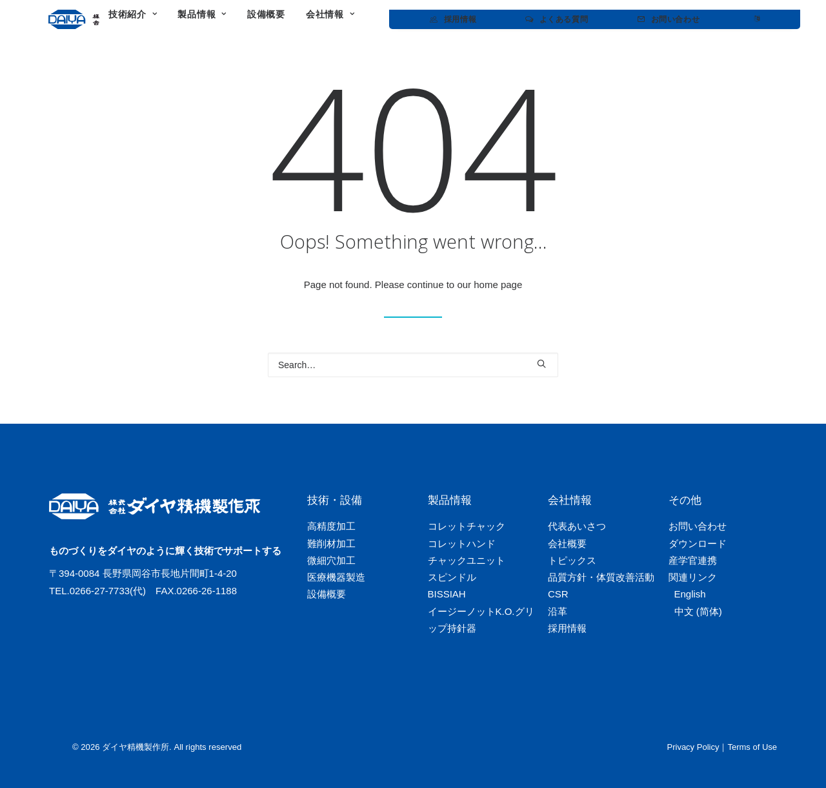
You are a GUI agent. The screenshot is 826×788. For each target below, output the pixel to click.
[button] (541, 363)
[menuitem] (238, 19)
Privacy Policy (693, 747)
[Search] (413, 365)
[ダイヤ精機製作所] (118, 19)
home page (498, 284)
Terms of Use (752, 747)
